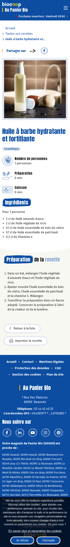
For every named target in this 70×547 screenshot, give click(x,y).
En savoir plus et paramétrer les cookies (35, 531)
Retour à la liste (22, 328)
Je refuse (22, 540)
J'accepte (48, 540)
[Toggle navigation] (66, 9)
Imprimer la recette (25, 341)
